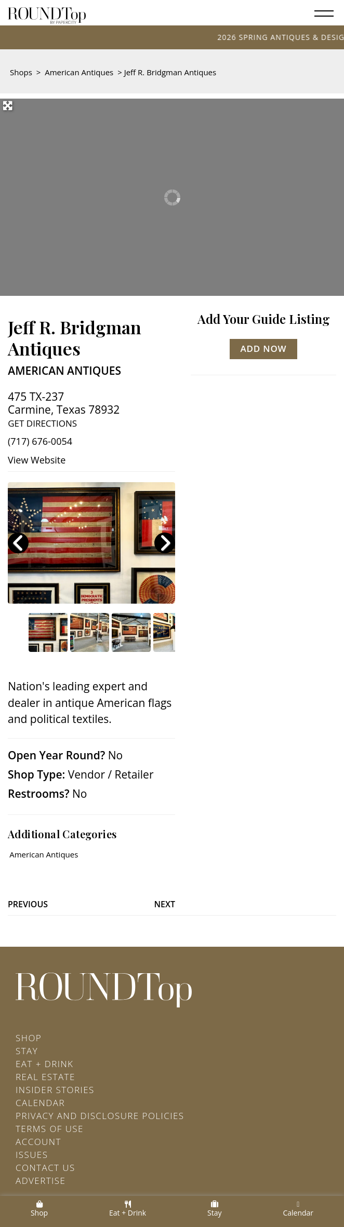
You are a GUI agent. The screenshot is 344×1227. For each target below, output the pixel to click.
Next (164, 904)
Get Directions (42, 423)
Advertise (40, 1181)
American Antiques (79, 72)
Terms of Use (50, 1129)
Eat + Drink (44, 1064)
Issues (32, 1155)
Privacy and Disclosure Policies (100, 1116)
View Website (36, 460)
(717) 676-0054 (40, 441)
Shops (21, 72)
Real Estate (45, 1077)
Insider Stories (55, 1090)
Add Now (264, 349)
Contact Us (45, 1168)
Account (38, 1142)
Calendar (40, 1103)
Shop (29, 1038)
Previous (28, 904)
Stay (27, 1051)
